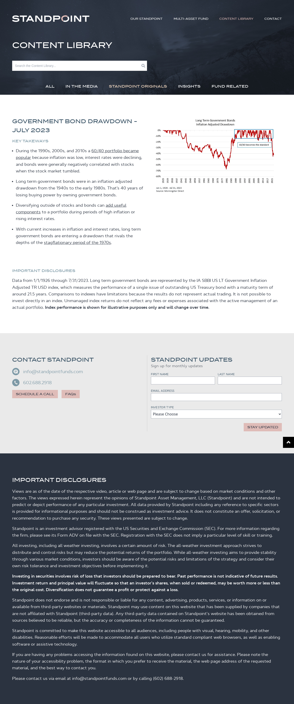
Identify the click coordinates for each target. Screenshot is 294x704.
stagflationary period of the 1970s (77, 242)
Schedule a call (35, 394)
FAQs (70, 394)
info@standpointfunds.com (47, 371)
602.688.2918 (32, 382)
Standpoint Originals (138, 86)
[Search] (76, 66)
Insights (189, 86)
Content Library (236, 19)
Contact (273, 19)
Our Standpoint (146, 19)
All (49, 86)
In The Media (81, 86)
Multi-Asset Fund (191, 19)
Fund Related (230, 86)
